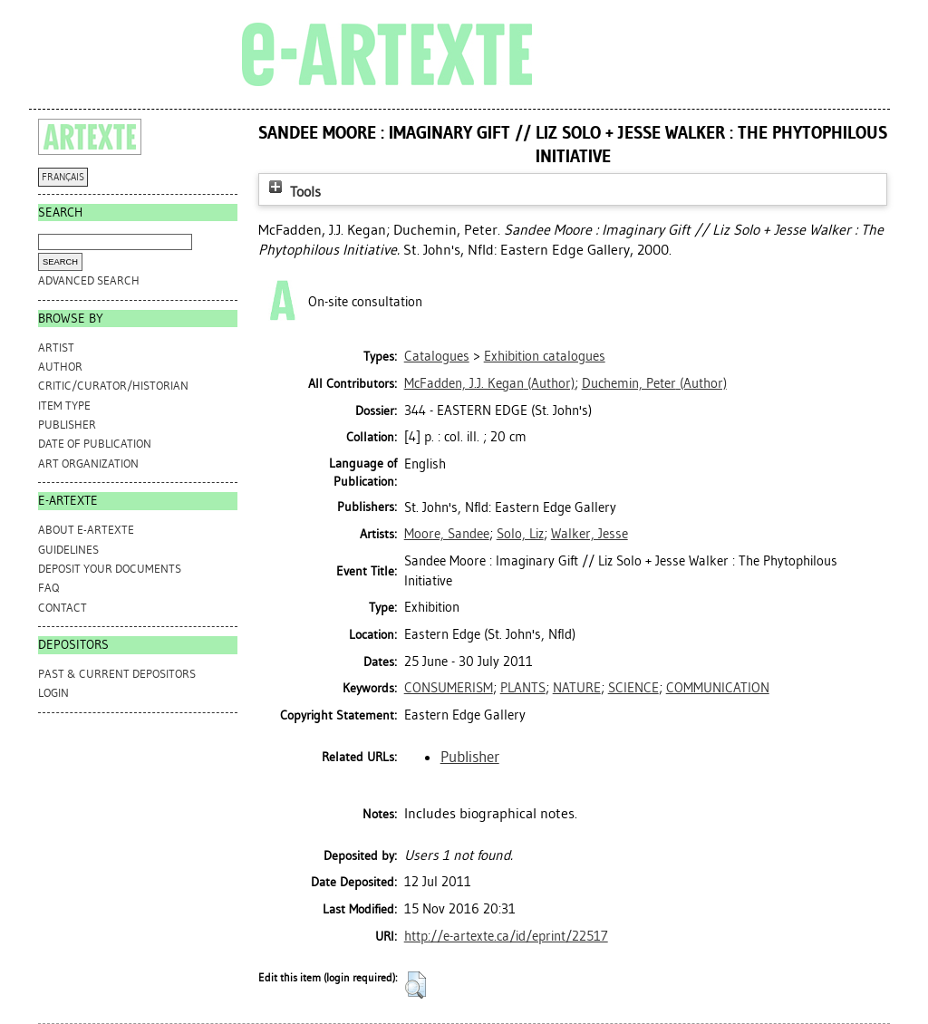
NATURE (577, 688)
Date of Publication (94, 443)
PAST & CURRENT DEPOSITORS (117, 674)
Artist (56, 347)
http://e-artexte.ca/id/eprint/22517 (506, 936)
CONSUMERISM (448, 688)
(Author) (489, 383)
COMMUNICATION (717, 688)
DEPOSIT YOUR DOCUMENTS (109, 568)
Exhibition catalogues (544, 356)
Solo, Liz (520, 534)
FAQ (48, 587)
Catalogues (436, 356)
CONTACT (62, 607)
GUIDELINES (68, 549)
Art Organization (88, 463)
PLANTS (523, 688)
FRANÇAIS (63, 177)
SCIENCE (633, 688)
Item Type (64, 405)
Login (53, 693)
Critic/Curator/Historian (113, 385)
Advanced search (89, 280)
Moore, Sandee (446, 534)
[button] (415, 985)
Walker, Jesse (589, 534)
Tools (293, 191)
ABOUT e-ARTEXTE (86, 529)
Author (60, 366)
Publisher (67, 424)
